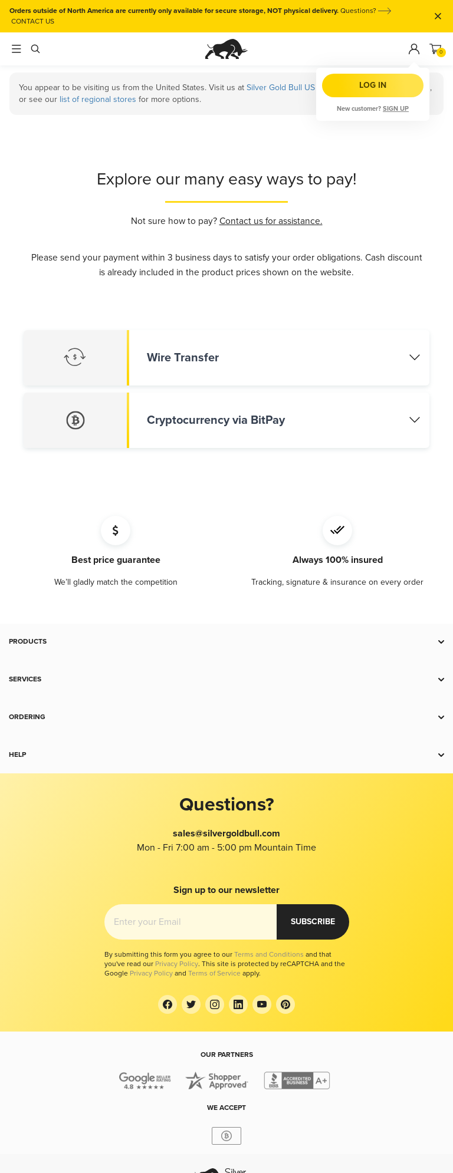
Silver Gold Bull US (281, 88)
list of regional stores (98, 99)
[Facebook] (167, 1004)
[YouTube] (261, 1004)
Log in (372, 85)
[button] (226, 641)
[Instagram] (214, 1004)
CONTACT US (32, 21)
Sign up (396, 109)
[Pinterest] (285, 1004)
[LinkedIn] (238, 1004)
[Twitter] (191, 1004)
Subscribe (313, 922)
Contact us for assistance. (271, 221)
